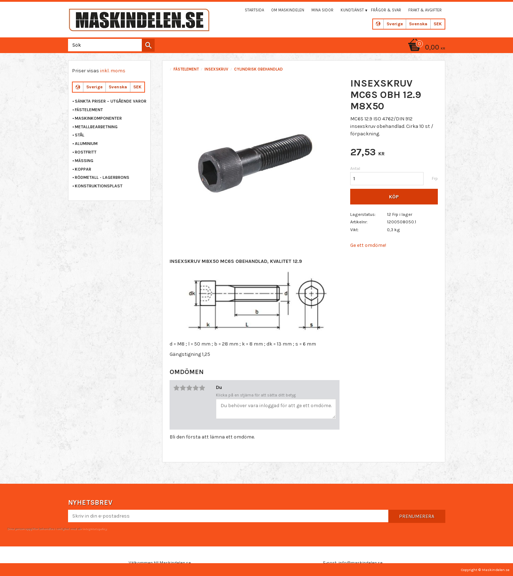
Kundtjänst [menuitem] (352, 10)
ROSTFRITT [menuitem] (86, 152)
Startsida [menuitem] (254, 10)
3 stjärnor (189, 388)
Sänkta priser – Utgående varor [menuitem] (110, 101)
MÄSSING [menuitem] (84, 160)
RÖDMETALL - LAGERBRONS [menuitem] (102, 177)
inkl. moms (112, 71)
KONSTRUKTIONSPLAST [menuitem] (99, 185)
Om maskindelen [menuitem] (287, 10)
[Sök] (148, 45)
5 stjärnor (202, 388)
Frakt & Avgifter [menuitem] (425, 10)
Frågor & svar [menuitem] (386, 10)
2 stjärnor (183, 388)
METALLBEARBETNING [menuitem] (96, 126)
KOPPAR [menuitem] (83, 169)
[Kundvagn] (425, 48)
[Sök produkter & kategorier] (110, 45)
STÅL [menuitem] (79, 135)
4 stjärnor (195, 388)
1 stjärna (176, 388)
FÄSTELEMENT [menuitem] (89, 109)
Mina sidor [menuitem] (322, 10)
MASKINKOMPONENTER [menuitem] (98, 118)
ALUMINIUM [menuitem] (86, 143)
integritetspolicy (94, 528)
